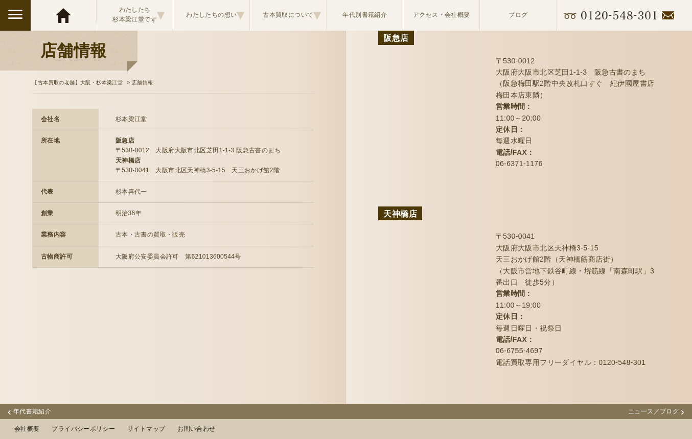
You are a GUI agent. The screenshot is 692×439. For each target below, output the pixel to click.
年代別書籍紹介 (364, 14)
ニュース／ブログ (656, 411)
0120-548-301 (621, 362)
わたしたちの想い (215, 15)
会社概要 (27, 428)
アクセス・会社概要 (441, 14)
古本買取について (292, 15)
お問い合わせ (196, 428)
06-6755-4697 (519, 350)
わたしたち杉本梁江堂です (138, 15)
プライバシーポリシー (83, 428)
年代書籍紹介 (29, 411)
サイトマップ (146, 428)
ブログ (518, 14)
